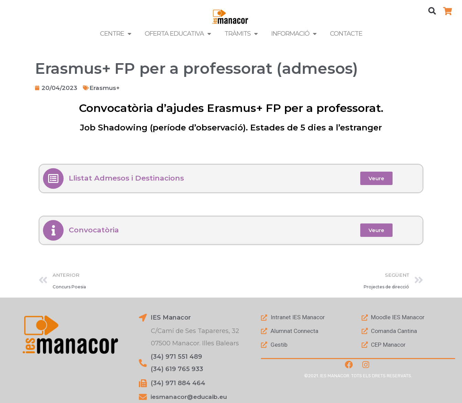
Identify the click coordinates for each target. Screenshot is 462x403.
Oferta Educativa (178, 33)
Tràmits (240, 33)
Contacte (346, 33)
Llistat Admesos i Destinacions (128, 178)
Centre (115, 33)
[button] (432, 11)
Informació (293, 33)
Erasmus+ (105, 88)
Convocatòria (95, 230)
